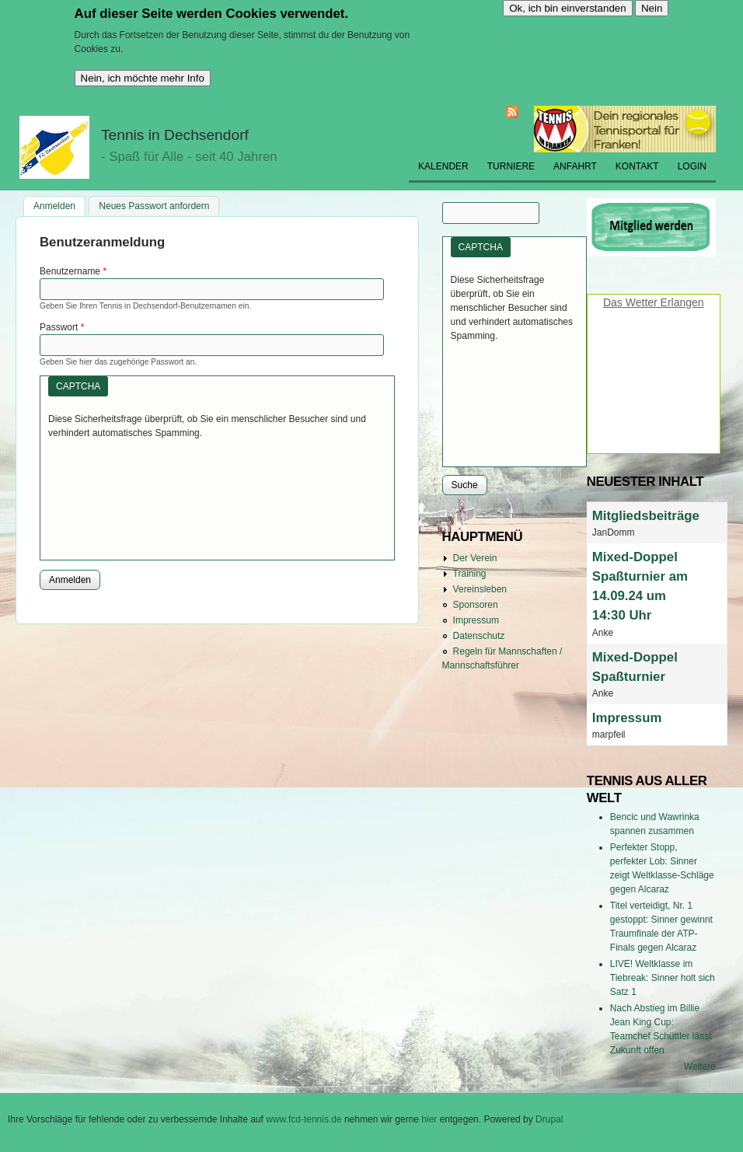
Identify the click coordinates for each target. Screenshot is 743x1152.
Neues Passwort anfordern (154, 206)
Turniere (511, 166)
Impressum (476, 620)
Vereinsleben (480, 589)
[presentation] (112, 496)
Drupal (549, 1119)
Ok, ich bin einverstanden (567, 8)
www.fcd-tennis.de (303, 1119)
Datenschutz (479, 635)
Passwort (62, 327)
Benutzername (73, 271)
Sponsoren (475, 604)
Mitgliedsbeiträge (645, 515)
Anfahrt (575, 166)
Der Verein (475, 558)
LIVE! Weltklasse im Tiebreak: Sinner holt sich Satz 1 (662, 977)
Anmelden (59, 204)
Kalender (443, 166)
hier (430, 1119)
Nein (651, 8)
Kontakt (637, 166)
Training (470, 573)
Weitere (700, 1066)
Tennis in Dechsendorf (175, 135)
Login (692, 166)
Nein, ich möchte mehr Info (142, 78)
